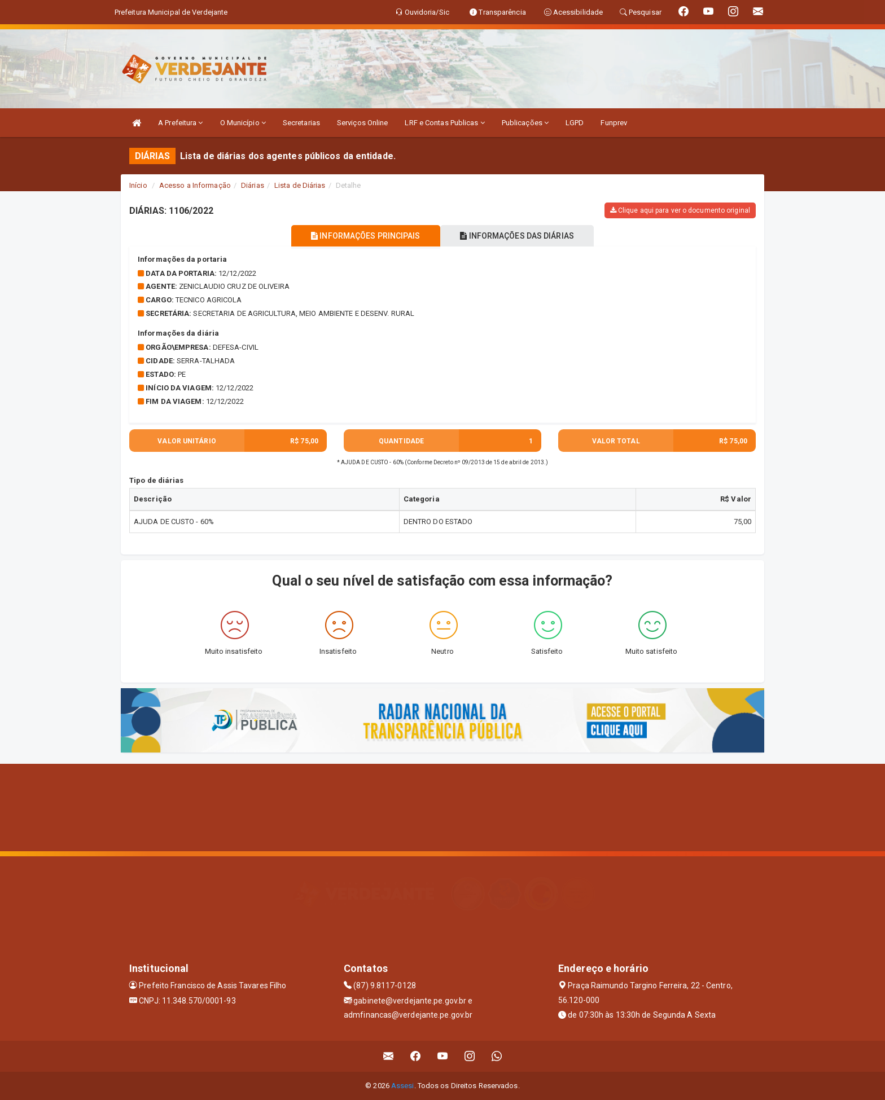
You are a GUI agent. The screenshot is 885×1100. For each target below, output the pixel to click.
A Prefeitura (180, 122)
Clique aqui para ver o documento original (680, 210)
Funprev (614, 122)
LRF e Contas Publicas (444, 122)
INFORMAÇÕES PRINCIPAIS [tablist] (362, 235)
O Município (243, 122)
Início (138, 185)
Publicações (525, 122)
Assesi (402, 1085)
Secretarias (301, 122)
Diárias (252, 185)
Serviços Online (362, 122)
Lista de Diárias (300, 185)
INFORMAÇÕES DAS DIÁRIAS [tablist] (521, 235)
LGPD (575, 122)
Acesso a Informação (195, 185)
